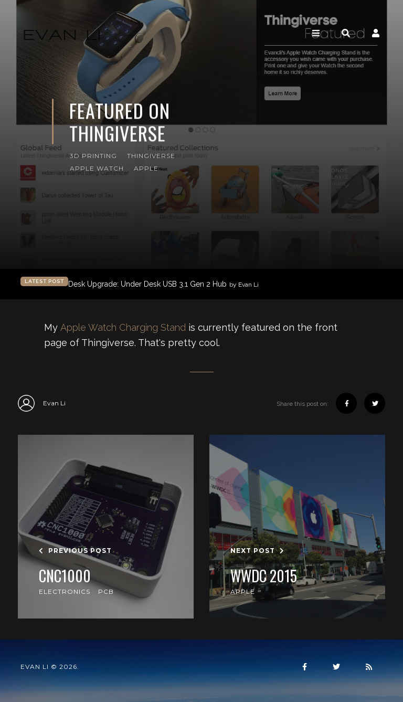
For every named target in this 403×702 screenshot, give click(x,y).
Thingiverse (151, 156)
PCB (106, 591)
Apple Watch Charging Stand (123, 327)
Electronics (64, 591)
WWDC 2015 (263, 576)
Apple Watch (97, 168)
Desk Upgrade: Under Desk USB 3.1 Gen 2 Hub (163, 284)
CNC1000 (65, 576)
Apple (146, 168)
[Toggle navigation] (316, 33)
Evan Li (42, 403)
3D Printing (93, 156)
